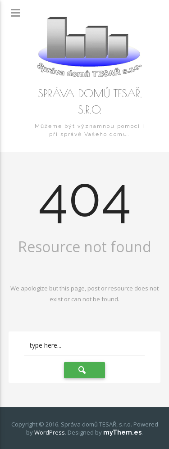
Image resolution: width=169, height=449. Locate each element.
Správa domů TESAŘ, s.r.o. (90, 101)
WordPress (49, 432)
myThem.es (122, 432)
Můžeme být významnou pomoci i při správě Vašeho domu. (90, 130)
